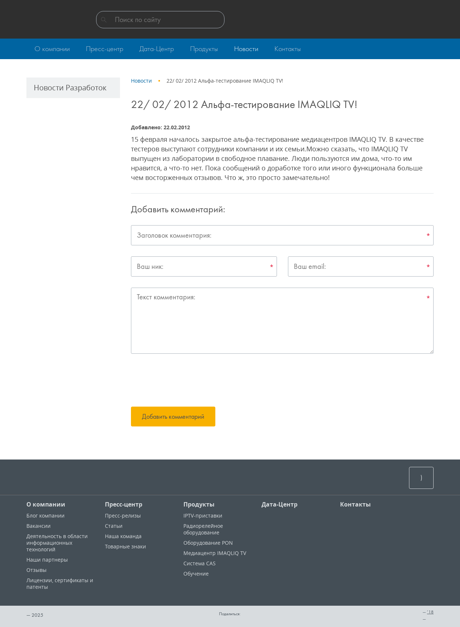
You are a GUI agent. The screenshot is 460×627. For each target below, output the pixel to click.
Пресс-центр (123, 504)
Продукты (199, 504)
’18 (430, 612)
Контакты (355, 504)
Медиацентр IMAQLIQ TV (214, 552)
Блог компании (45, 515)
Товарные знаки (125, 546)
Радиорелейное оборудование (203, 529)
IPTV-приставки (202, 515)
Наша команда (123, 536)
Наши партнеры (47, 559)
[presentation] (186, 381)
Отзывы (36, 569)
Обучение (196, 573)
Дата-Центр (279, 504)
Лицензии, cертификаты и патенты (59, 583)
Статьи (114, 525)
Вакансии (38, 525)
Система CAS (199, 563)
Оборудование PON (208, 542)
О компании (45, 504)
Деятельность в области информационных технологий (57, 543)
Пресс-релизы (123, 515)
